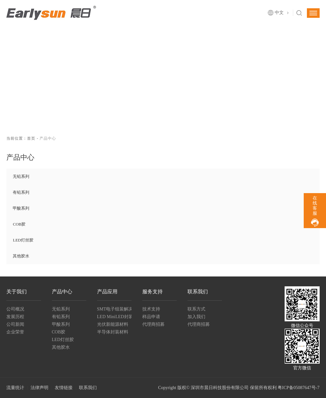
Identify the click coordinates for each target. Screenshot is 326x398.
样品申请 (151, 316)
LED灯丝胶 (23, 240)
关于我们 (16, 291)
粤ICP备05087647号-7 (298, 387)
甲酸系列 (21, 208)
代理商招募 (153, 324)
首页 (31, 138)
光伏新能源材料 (112, 324)
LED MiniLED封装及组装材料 (114, 316)
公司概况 (15, 309)
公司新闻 (15, 324)
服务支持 (152, 291)
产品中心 (62, 291)
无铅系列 (21, 176)
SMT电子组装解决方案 (114, 309)
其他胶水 (21, 256)
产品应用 (107, 291)
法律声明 (39, 387)
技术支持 (151, 309)
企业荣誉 (15, 332)
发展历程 (15, 316)
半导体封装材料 (112, 332)
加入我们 (196, 316)
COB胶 (19, 224)
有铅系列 (21, 192)
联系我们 (198, 291)
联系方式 (196, 309)
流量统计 (15, 387)
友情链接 (64, 387)
